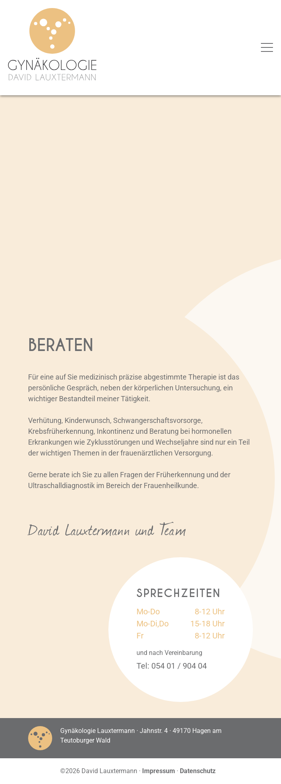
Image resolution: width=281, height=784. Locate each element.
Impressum (158, 771)
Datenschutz (198, 771)
